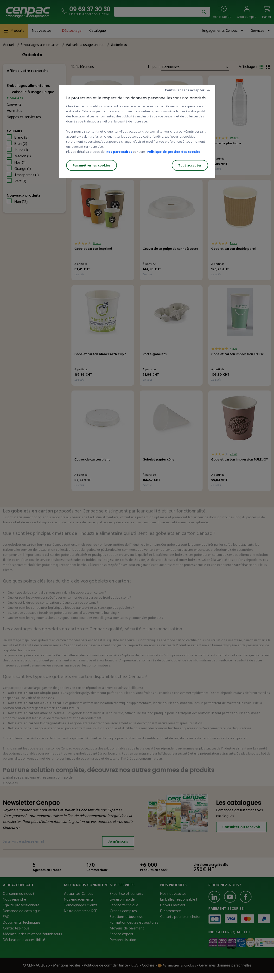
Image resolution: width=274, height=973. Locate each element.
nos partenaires (119, 151)
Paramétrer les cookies (91, 165)
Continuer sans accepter (184, 90)
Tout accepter (190, 165)
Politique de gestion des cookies (173, 151)
